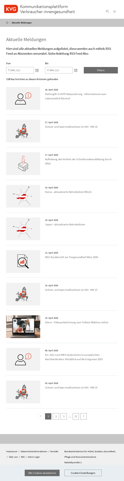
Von (8, 63)
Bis (47, 63)
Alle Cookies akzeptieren (42, 473)
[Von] (20, 70)
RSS (23, 456)
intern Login (34, 456)
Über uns (13, 456)
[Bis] (59, 70)
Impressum (12, 451)
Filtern (100, 70)
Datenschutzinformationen (34, 451)
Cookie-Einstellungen (83, 473)
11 (76, 416)
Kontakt (54, 451)
